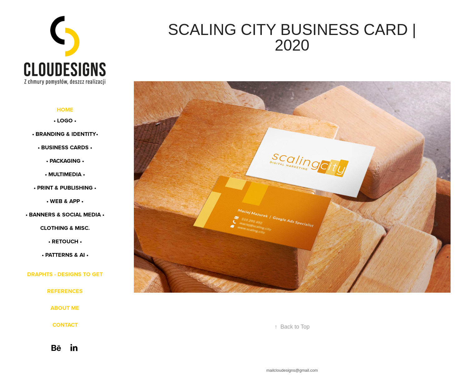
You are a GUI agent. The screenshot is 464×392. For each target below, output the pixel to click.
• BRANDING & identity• (65, 134)
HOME (65, 110)
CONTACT (65, 325)
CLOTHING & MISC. (65, 228)
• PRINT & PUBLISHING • (65, 188)
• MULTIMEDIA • (65, 174)
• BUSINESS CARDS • (65, 147)
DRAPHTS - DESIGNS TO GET (65, 274)
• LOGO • (65, 121)
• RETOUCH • (65, 241)
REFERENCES (65, 291)
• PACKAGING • (65, 161)
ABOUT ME (65, 308)
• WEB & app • (64, 201)
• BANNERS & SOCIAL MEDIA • (65, 215)
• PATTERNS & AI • (65, 255)
